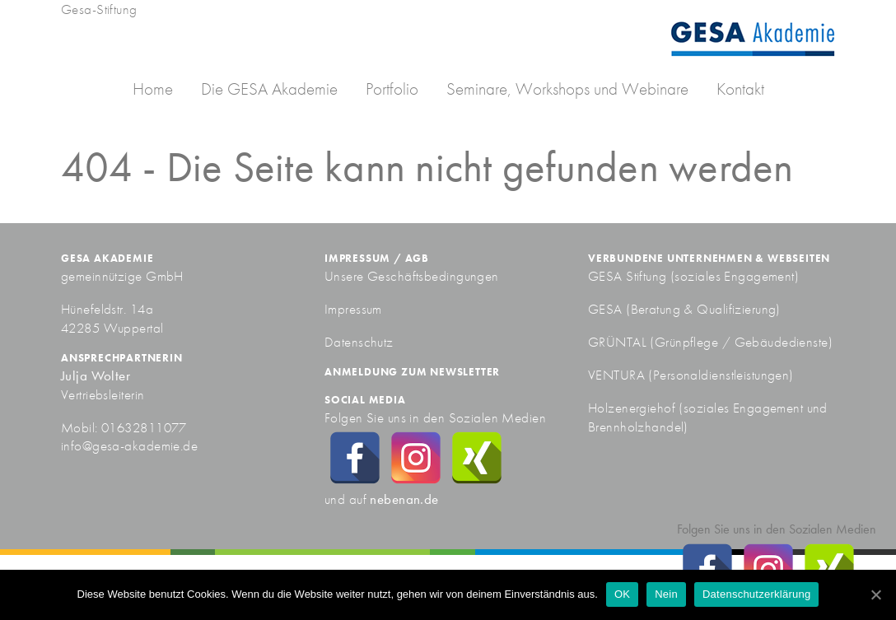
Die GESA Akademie (269, 88)
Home (153, 88)
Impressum (353, 309)
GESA (607, 309)
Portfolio (392, 88)
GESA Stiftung (627, 276)
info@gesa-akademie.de (129, 445)
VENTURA (618, 375)
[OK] (875, 594)
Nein (666, 594)
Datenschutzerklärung (756, 594)
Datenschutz (359, 342)
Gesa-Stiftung (99, 9)
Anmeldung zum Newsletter (412, 372)
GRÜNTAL (619, 342)
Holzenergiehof (631, 408)
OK (622, 594)
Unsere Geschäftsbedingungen (411, 276)
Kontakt (740, 88)
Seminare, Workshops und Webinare (567, 88)
